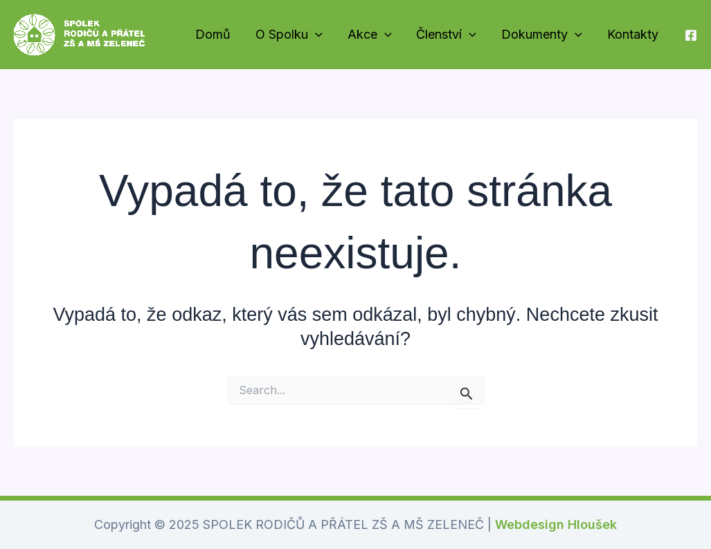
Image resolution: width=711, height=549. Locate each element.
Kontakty (632, 34)
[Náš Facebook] (691, 35)
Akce (370, 35)
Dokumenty (541, 35)
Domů (213, 34)
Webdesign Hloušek (556, 524)
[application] (315, 35)
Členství (446, 35)
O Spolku (289, 35)
